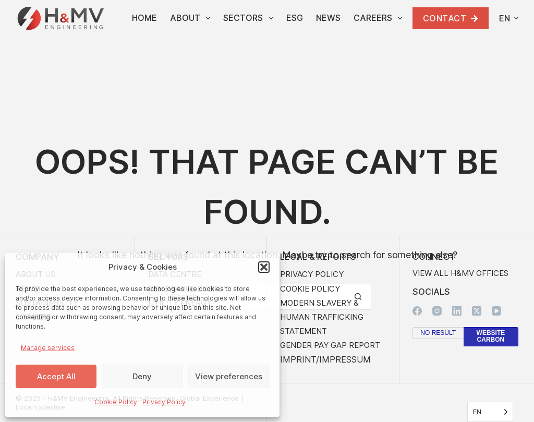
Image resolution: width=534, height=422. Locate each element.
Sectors (250, 18)
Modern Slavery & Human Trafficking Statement (321, 317)
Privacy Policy (164, 402)
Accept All (56, 376)
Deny (142, 376)
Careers (380, 18)
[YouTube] (496, 311)
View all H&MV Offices (460, 273)
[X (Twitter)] (476, 311)
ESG (294, 18)
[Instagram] (437, 311)
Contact (451, 18)
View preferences (228, 376)
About (192, 18)
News (328, 18)
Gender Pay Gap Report (330, 345)
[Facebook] (417, 311)
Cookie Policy (115, 402)
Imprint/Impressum (325, 359)
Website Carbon (491, 336)
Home (144, 18)
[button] (264, 267)
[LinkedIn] (457, 311)
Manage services (48, 348)
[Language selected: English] (490, 412)
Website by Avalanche (513, 402)
